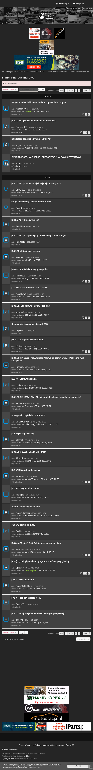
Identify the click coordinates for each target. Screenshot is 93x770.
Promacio (20, 367)
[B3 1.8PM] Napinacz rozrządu (25, 251)
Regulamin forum (10, 83)
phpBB (19, 753)
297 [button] (85, 90)
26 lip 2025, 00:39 (40, 315)
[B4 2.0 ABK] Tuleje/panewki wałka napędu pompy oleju (38, 613)
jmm (18, 163)
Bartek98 (20, 604)
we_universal (9, 759)
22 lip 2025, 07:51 (40, 349)
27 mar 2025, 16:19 (40, 497)
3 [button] (72, 90)
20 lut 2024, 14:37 (42, 111)
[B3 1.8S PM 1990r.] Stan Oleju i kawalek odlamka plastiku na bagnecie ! (46, 397)
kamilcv (19, 476)
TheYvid (19, 620)
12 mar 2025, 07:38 (40, 534)
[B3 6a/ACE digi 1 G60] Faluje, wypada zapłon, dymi (36, 543)
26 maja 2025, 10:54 (43, 461)
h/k (26, 130)
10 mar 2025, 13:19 (45, 552)
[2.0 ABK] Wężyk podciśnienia (25, 470)
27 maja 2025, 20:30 (43, 443)
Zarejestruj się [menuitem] (62, 4)
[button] (61, 90)
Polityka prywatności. (10, 749)
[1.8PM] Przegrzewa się (22, 434)
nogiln (27, 278)
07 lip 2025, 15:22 (43, 406)
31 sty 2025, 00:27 (42, 622)
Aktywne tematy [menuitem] (88, 8)
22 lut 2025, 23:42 (47, 570)
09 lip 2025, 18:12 (44, 388)
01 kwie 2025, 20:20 (50, 479)
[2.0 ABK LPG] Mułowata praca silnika (29, 288)
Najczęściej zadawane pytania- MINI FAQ (31, 139)
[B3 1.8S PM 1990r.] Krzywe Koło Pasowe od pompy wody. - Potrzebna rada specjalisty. (47, 359)
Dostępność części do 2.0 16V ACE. (28, 415)
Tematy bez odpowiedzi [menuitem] (74, 8)
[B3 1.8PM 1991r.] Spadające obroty (28, 452)
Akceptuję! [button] (78, 766)
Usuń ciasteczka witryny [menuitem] (41, 745)
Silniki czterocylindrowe (18, 77)
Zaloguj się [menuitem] (78, 4)
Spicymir (20, 568)
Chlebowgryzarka (24, 422)
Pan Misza (20, 226)
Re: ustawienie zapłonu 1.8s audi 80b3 (29, 324)
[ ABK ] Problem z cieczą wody (26, 598)
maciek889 (21, 109)
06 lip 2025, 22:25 (50, 424)
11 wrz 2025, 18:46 (41, 297)
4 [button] (75, 90)
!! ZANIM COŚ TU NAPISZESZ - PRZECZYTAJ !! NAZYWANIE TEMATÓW (46, 157)
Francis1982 (21, 127)
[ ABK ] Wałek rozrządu (22, 580)
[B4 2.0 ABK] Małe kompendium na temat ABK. (33, 121)
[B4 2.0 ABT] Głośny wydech (25, 220)
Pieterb (19, 208)
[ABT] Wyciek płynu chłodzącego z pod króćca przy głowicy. (40, 561)
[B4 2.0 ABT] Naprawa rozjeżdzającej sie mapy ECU (36, 183)
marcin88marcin (32, 479)
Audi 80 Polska (31, 148)
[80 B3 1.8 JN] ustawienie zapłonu (27, 340)
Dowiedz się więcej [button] (34, 767)
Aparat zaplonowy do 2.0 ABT (25, 507)
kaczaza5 (20, 312)
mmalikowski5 (22, 294)
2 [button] (69, 90)
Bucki (18, 531)
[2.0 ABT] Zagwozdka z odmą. (25, 488)
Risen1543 (21, 549)
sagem (19, 145)
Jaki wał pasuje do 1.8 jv (23, 525)
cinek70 (28, 111)
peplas (28, 315)
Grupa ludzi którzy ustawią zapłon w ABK (31, 202)
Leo (26, 589)
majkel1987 (21, 276)
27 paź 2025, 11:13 (37, 130)
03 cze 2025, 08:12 (46, 192)
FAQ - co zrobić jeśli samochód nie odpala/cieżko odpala (38, 102)
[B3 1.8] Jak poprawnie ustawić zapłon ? (30, 306)
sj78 (18, 346)
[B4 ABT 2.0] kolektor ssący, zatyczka (29, 269)
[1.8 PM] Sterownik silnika (23, 379)
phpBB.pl (27, 756)
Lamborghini (31, 570)
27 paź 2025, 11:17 (37, 260)
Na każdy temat (20, 166)
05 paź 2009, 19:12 (48, 148)
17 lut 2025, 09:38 (38, 589)
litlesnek (19, 257)
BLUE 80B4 (21, 190)
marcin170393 (22, 586)
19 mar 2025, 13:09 (50, 516)
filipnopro (20, 495)
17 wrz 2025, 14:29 (40, 278)
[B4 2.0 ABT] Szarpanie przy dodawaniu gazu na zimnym (38, 235)
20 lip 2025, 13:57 (43, 370)
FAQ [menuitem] (1, 23)
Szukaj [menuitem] (6, 23)
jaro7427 (29, 211)
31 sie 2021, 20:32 (42, 211)
